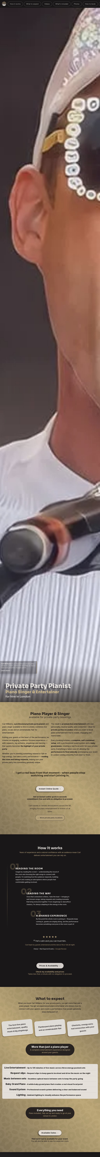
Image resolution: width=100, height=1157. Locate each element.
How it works (15, 4)
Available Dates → (50, 1133)
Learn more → (6, 671)
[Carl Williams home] (2, 4)
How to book (90, 4)
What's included (61, 4)
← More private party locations (50, 818)
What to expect (32, 4)
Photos (76, 4)
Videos (47, 4)
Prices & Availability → (50, 965)
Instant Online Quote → (50, 789)
